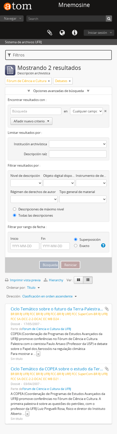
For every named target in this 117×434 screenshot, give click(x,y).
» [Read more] (38, 353)
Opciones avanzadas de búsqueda (58, 91)
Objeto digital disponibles (59, 175)
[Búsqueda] (109, 18)
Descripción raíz (35, 154)
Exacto (81, 245)
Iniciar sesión (97, 32)
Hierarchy (54, 280)
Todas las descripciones (33, 215)
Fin (43, 238)
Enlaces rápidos (74, 33)
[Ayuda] (103, 245)
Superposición (87, 239)
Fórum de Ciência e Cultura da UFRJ (46, 329)
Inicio (14, 238)
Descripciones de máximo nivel (38, 209)
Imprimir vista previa (22, 280)
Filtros (16, 55)
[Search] (69, 18)
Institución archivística (30, 144)
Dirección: (13, 296)
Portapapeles (49, 33)
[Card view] (78, 280)
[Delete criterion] (105, 110)
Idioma (62, 33)
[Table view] (88, 280)
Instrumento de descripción (91, 175)
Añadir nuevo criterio (31, 121)
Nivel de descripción (25, 175)
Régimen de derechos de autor (33, 192)
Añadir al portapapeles (106, 308)
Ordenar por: (16, 287)
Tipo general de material (77, 192)
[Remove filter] (49, 80)
